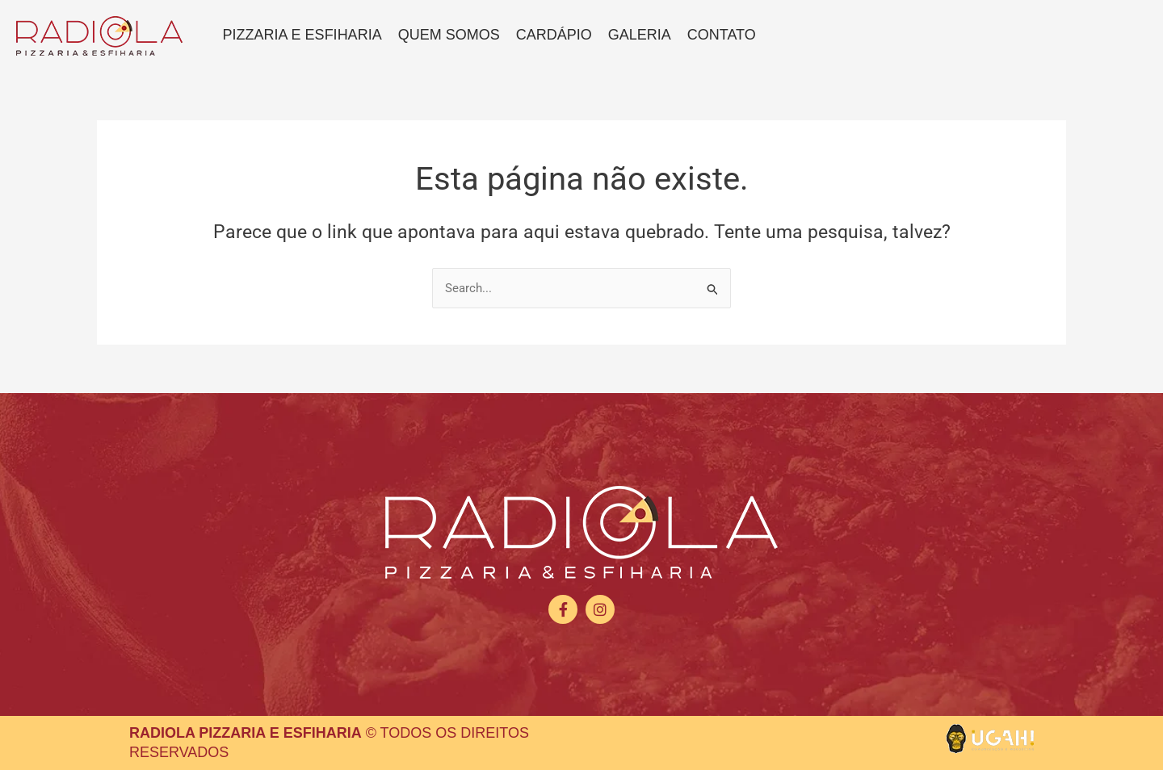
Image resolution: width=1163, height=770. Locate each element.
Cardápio (554, 35)
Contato (721, 35)
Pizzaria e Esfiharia (302, 35)
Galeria (639, 35)
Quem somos (449, 35)
